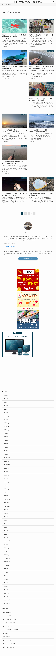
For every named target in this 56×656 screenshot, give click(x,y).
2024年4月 (7, 412)
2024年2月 (7, 419)
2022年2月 (7, 492)
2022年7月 (7, 475)
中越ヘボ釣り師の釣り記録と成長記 (28, 2)
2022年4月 (7, 485)
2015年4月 (7, 586)
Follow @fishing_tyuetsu (9, 246)
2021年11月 (7, 502)
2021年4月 (7, 527)
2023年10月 (7, 426)
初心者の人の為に (9, 647)
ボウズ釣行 (7, 636)
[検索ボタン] (54, 2)
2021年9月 (7, 509)
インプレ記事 (7, 616)
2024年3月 (7, 416)
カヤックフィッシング (10, 619)
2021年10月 (7, 506)
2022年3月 (7, 489)
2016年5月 (7, 555)
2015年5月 (7, 582)
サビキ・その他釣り (9, 622)
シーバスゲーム (8, 626)
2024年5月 (7, 409)
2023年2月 (7, 450)
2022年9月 (7, 468)
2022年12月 (7, 457)
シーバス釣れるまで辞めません (12, 629)
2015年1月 (7, 596)
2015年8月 (7, 572)
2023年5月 (7, 440)
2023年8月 (7, 433)
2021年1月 (7, 537)
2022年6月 (7, 478)
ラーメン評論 (7, 640)
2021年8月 (7, 513)
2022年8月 (7, 471)
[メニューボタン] (2, 2)
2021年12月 (7, 499)
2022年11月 (7, 461)
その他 (6, 633)
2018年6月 (7, 548)
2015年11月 (7, 562)
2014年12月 (7, 600)
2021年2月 (7, 534)
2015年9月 (7, 568)
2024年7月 (7, 402)
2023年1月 (7, 454)
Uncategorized (8, 612)
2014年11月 (7, 603)
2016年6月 (7, 551)
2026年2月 (7, 398)
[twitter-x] (28, 263)
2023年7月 (7, 437)
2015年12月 (7, 558)
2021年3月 (7, 530)
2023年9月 (7, 430)
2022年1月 (7, 496)
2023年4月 (7, 443)
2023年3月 (7, 447)
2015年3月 (7, 589)
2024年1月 (7, 423)
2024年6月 (7, 405)
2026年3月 (7, 395)
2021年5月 (7, 523)
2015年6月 (7, 579)
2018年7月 (7, 544)
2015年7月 (7, 575)
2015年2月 (7, 593)
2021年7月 (7, 516)
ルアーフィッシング (9, 643)
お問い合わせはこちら (28, 258)
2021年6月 (7, 520)
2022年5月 (7, 482)
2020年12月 (7, 541)
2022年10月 (7, 464)
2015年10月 (7, 565)
